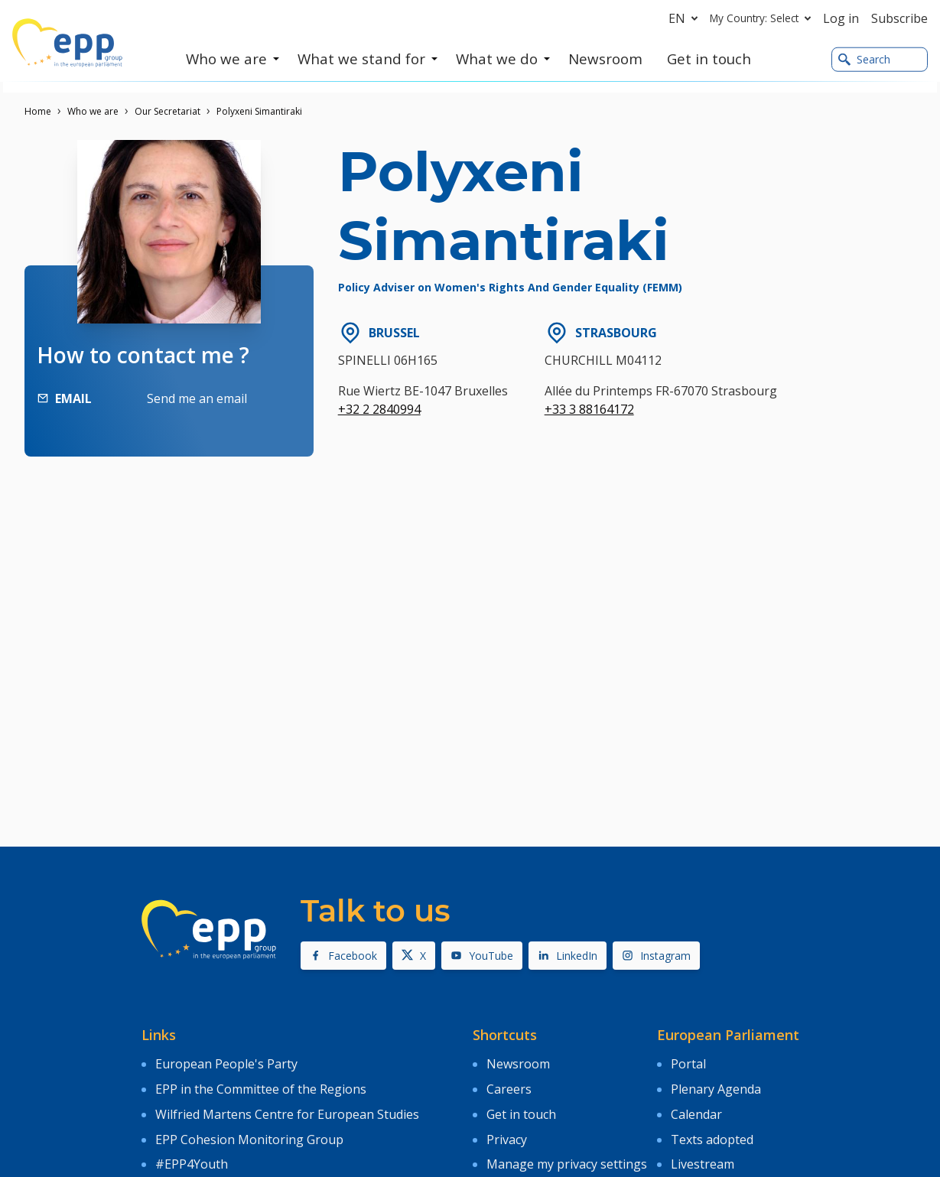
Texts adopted (712, 1128)
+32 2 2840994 (379, 409)
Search (864, 60)
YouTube (481, 955)
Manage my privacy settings (566, 1150)
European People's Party (226, 1062)
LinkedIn (567, 955)
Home (37, 111)
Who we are (93, 111)
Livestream (702, 1150)
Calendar (696, 1106)
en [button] (686, 18)
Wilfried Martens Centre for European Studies (287, 1106)
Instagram (656, 955)
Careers (509, 1084)
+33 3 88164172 (589, 409)
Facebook (343, 955)
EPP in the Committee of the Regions (260, 1084)
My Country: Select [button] (763, 18)
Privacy (506, 1128)
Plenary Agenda (716, 1084)
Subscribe (899, 18)
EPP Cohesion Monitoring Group (249, 1128)
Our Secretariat (167, 111)
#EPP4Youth (191, 1150)
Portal (688, 1062)
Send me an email (197, 398)
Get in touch (521, 1106)
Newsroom (518, 1062)
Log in (841, 18)
